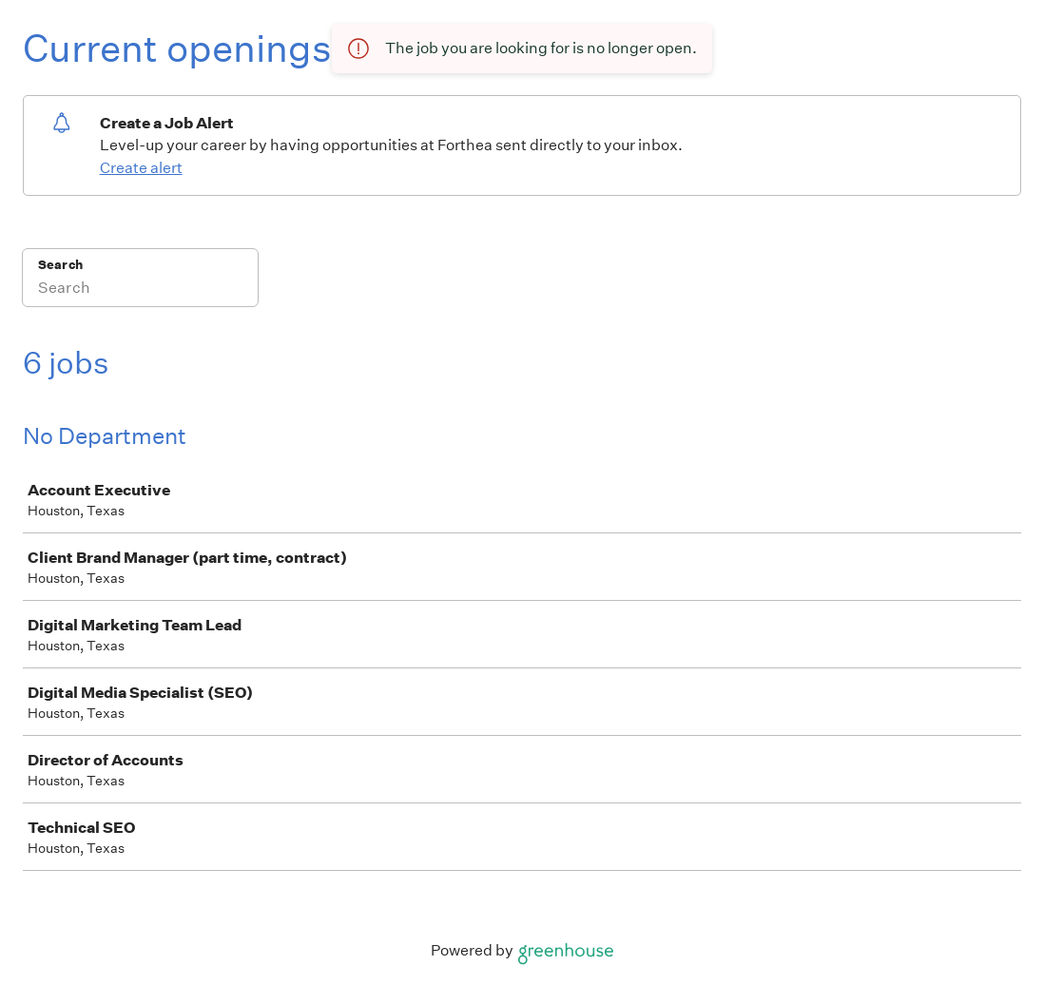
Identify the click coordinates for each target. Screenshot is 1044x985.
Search (60, 265)
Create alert (141, 168)
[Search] (140, 290)
